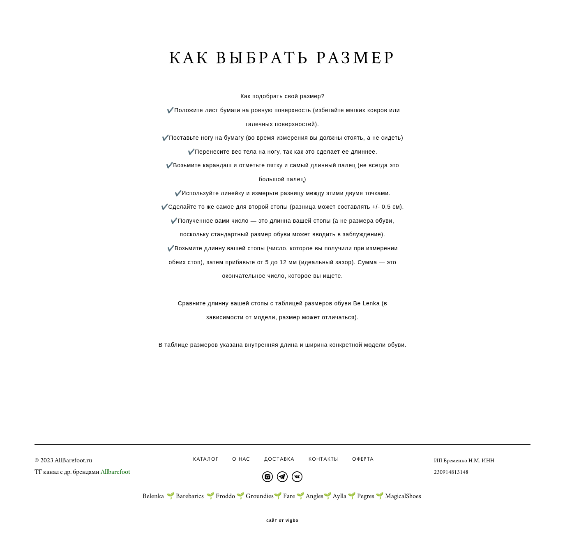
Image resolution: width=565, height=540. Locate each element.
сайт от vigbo (282, 521)
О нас (241, 459)
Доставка (279, 459)
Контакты (324, 459)
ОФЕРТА (363, 459)
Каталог (206, 459)
